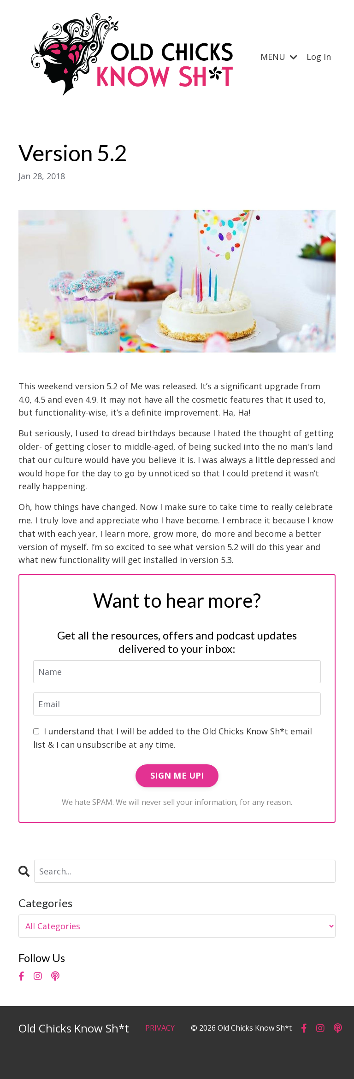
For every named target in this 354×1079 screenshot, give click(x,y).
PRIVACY (160, 1028)
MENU (278, 56)
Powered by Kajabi (308, 1054)
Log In (319, 56)
